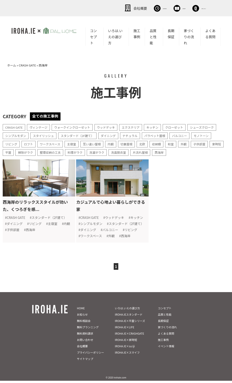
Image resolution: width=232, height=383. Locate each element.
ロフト (29, 143)
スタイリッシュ (45, 135)
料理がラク (94, 152)
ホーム (11, 65)
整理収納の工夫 (68, 152)
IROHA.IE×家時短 (126, 342)
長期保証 (171, 33)
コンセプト (93, 36)
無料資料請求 (85, 336)
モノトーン (210, 135)
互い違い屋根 (95, 143)
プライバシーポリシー (90, 355)
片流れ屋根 (162, 152)
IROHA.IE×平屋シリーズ (130, 323)
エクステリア (136, 127)
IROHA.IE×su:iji (125, 348)
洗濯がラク (117, 152)
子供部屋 (206, 143)
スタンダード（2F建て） (81, 135)
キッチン (159, 127)
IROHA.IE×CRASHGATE (129, 336)
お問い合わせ (191, 8)
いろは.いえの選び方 (115, 36)
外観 (190, 143)
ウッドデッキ (110, 127)
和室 (177, 143)
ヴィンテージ (40, 127)
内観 (115, 143)
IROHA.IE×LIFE (124, 329)
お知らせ (82, 317)
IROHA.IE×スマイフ (127, 355)
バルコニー (187, 135)
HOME (81, 310)
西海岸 (181, 152)
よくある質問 (210, 33)
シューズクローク (210, 127)
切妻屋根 (131, 143)
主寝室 (74, 143)
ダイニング (113, 135)
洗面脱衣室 (139, 152)
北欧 (147, 143)
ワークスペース (52, 143)
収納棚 (162, 143)
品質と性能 (153, 36)
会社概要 (96, 8)
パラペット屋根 (161, 135)
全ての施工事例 (46, 115)
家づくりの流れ (189, 36)
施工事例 (136, 33)
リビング (11, 143)
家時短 (10, 152)
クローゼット (181, 127)
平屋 (25, 152)
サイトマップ (85, 361)
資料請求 (158, 8)
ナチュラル (136, 135)
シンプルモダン (16, 135)
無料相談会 (127, 8)
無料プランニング (88, 329)
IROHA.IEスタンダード (129, 317)
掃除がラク (43, 152)
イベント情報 (166, 348)
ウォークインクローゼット (75, 127)
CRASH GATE (27, 65)
